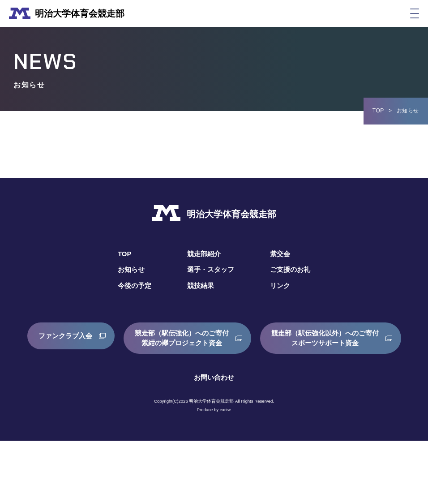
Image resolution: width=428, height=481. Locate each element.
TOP (378, 110)
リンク (282, 285)
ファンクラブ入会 (137, 338)
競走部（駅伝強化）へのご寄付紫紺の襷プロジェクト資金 (258, 338)
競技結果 (199, 285)
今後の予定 (132, 285)
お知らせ (128, 269)
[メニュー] (414, 13)
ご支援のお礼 (292, 269)
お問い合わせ (214, 417)
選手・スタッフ (210, 269)
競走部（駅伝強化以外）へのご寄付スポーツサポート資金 (208, 378)
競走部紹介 (203, 254)
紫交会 (282, 254)
